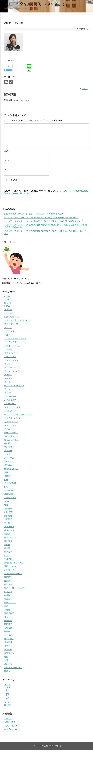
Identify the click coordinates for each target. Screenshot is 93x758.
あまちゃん (9, 313)
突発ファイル (10, 602)
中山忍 (7, 443)
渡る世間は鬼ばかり (13, 574)
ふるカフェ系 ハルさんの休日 (17, 320)
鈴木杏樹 (8, 650)
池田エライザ (10, 566)
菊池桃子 (8, 621)
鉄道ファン (9, 653)
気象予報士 (9, 559)
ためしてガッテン (12, 317)
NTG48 (7, 303)
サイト (7, 169)
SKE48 (7, 306)
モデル (7, 429)
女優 (6, 505)
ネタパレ (8, 393)
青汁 (6, 660)
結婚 (6, 606)
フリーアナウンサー (13, 407)
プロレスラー (10, 411)
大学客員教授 (10, 498)
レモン (85, 89)
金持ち (7, 646)
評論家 (7, 631)
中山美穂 (8, 447)
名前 (6, 151)
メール (7, 160)
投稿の (9, 722)
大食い (7, 501)
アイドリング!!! (11, 324)
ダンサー (8, 382)
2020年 (7, 702)
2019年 (7, 705)
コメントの (11, 726)
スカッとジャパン (12, 371)
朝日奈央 (8, 541)
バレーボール (10, 404)
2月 (7, 695)
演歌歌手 (8, 577)
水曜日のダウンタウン (14, 563)
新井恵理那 (9, 527)
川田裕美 (8, 519)
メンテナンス (10, 425)
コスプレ (8, 349)
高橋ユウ (8, 671)
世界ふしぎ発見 (11, 440)
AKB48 (7, 296)
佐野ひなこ (9, 465)
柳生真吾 (8, 552)
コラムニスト (10, 357)
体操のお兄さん (11, 469)
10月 (8, 687)
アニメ (7, 335)
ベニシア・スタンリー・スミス (18, 414)
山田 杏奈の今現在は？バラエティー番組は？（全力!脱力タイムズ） (34, 214)
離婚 (6, 657)
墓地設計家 (9, 494)
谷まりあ (8, 635)
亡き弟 (7, 454)
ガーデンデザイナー (13, 342)
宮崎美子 (8, 508)
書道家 (7, 534)
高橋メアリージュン (13, 668)
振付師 (7, 523)
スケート (8, 375)
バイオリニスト (11, 400)
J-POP (7, 300)
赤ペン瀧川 (9, 639)
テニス (7, 389)
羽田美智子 (9, 613)
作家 (6, 472)
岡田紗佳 (8, 516)
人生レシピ (9, 461)
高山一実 (8, 664)
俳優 (6, 480)
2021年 (7, 685)
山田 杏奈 (8, 512)
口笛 (6, 487)
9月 (7, 690)
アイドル (8, 328)
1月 (7, 698)
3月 (7, 693)
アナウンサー (10, 331)
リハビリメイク (11, 436)
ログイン (8, 718)
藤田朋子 (8, 624)
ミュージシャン (11, 422)
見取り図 (8, 628)
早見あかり (9, 530)
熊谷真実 (8, 584)
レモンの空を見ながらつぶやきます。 (37, 4)
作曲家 (7, 476)
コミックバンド (11, 353)
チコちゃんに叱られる (14, 385)
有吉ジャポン (10, 537)
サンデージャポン (12, 367)
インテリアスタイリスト (15, 338)
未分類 (7, 545)
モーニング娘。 (11, 433)
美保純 (7, 610)
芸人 (6, 617)
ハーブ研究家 (10, 396)
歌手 (6, 555)
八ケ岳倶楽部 (10, 483)
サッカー (8, 364)
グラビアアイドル (12, 346)
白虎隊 (7, 595)
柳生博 (7, 548)
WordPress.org (10, 729)
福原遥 (7, 599)
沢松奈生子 (9, 570)
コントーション (11, 360)
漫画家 (7, 581)
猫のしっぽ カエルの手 (15, 588)
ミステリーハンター (13, 418)
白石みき (8, 592)
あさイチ (8, 310)
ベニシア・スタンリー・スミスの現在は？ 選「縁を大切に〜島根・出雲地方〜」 (41, 218)
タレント (8, 378)
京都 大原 (9, 458)
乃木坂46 (8, 451)
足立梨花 (8, 642)
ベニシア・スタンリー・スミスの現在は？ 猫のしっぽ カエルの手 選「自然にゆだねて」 (44, 221)
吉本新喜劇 (9, 490)
